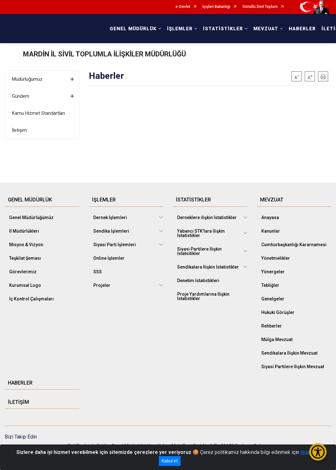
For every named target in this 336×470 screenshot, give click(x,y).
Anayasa (270, 217)
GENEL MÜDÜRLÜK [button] (133, 29)
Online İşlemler (109, 258)
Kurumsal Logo (25, 285)
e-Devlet (183, 7)
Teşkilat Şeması (25, 258)
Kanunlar (270, 231)
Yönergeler (273, 271)
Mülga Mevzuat (277, 339)
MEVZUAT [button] (265, 29)
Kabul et (170, 460)
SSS (97, 271)
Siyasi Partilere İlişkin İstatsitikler (199, 251)
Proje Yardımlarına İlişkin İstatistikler (203, 296)
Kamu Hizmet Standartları (38, 113)
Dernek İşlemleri (110, 217)
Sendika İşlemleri (111, 231)
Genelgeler (272, 298)
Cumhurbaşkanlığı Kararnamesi (294, 244)
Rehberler (271, 325)
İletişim (19, 130)
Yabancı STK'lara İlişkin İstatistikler (201, 233)
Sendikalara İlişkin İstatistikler (208, 267)
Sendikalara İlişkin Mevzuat (289, 353)
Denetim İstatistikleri (198, 280)
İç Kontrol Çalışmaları (31, 298)
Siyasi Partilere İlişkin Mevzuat (292, 366)
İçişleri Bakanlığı (216, 7)
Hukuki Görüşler (277, 312)
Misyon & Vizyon (26, 244)
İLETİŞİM (18, 402)
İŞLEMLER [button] (180, 29)
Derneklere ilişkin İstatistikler (207, 217)
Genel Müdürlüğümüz (31, 217)
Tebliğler (270, 285)
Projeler (101, 285)
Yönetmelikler (275, 258)
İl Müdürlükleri (24, 231)
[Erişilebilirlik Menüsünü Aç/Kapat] (318, 452)
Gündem (20, 96)
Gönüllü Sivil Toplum (260, 7)
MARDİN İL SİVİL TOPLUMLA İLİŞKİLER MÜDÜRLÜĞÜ (104, 54)
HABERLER (302, 29)
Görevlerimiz (23, 271)
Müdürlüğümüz (27, 79)
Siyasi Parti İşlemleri (114, 244)
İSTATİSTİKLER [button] (223, 29)
